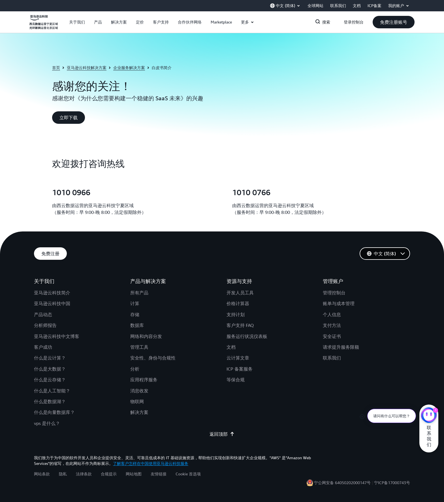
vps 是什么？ (47, 423)
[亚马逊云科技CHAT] (428, 415)
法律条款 (84, 473)
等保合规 (236, 379)
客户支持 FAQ (240, 325)
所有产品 (139, 292)
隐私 (63, 473)
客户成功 (43, 347)
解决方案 (139, 412)
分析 (134, 369)
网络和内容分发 (146, 336)
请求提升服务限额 (341, 347)
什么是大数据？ (50, 369)
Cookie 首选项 (188, 473)
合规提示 (109, 473)
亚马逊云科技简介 (52, 292)
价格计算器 (238, 303)
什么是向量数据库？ (54, 412)
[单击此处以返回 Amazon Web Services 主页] (43, 25)
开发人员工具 (240, 292)
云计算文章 (238, 358)
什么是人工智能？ (52, 390)
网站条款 (42, 473)
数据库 (137, 325)
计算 (134, 303)
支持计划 (236, 314)
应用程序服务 (143, 379)
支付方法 (332, 325)
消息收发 (139, 390)
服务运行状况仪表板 (247, 336)
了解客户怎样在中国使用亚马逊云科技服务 (150, 463)
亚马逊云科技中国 (52, 303)
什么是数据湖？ (50, 401)
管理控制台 (334, 292)
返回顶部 (222, 434)
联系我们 (332, 358)
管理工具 (139, 347)
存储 (134, 314)
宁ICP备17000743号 (392, 482)
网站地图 (134, 473)
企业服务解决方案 (129, 67)
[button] (77, 22)
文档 (231, 347)
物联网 (137, 401)
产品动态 (43, 314)
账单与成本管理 (339, 303)
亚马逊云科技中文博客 (56, 336)
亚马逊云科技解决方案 (86, 67)
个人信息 (332, 314)
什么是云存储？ (50, 379)
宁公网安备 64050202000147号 (342, 482)
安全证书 (332, 336)
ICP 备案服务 (240, 369)
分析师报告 (45, 325)
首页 (56, 67)
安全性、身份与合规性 (153, 358)
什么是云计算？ (50, 358)
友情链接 (158, 473)
